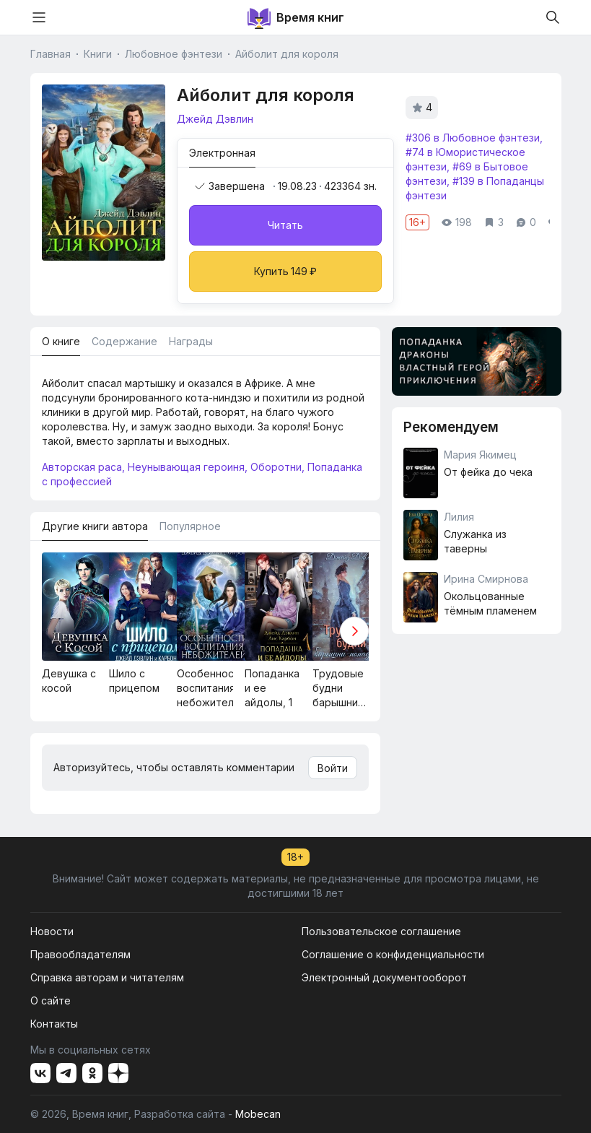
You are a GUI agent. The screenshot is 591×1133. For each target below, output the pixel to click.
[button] (354, 631)
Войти (333, 768)
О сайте (50, 1000)
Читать (285, 225)
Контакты (54, 1023)
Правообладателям (80, 954)
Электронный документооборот (384, 977)
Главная (50, 54)
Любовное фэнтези (173, 54)
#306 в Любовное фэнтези (473, 137)
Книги (98, 54)
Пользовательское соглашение (381, 931)
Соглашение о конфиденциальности (393, 954)
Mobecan (258, 1114)
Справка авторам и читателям (107, 977)
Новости (52, 931)
